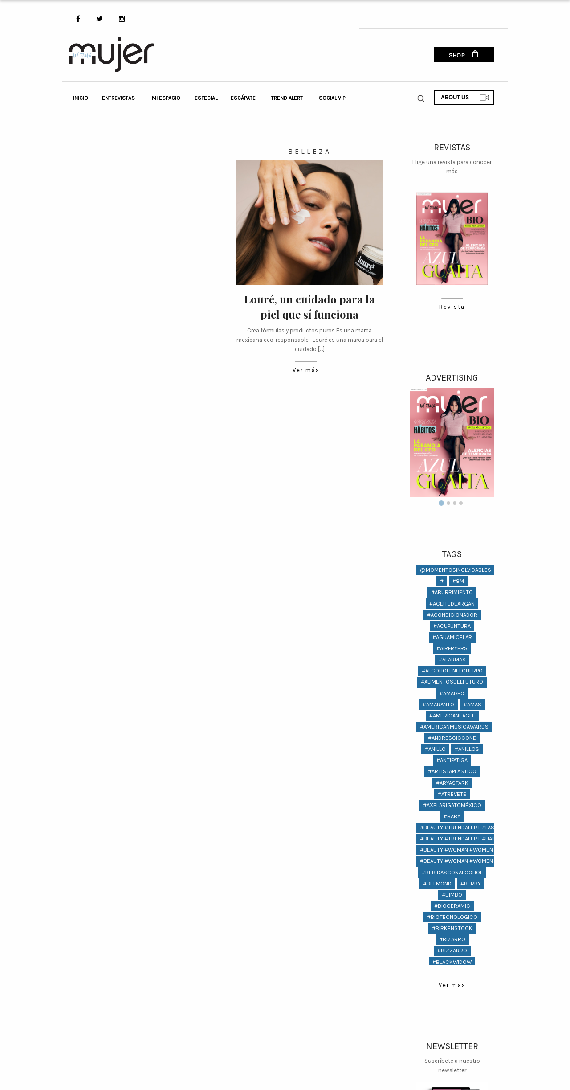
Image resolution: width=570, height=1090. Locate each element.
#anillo (435, 749)
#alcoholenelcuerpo (452, 670)
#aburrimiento (452, 592)
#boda (437, 973)
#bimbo (452, 894)
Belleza (309, 151)
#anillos (467, 749)
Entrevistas (118, 98)
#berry (470, 883)
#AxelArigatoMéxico (452, 805)
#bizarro (452, 939)
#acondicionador (452, 614)
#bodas (465, 973)
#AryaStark (452, 782)
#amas (472, 704)
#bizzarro (452, 950)
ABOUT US (465, 97)
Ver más (306, 370)
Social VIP (332, 98)
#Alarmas (452, 659)
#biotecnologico (452, 917)
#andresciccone (452, 737)
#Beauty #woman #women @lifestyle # (475, 849)
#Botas (467, 1006)
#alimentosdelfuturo (452, 681)
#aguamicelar (452, 637)
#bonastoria (452, 995)
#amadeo (452, 693)
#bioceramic (452, 905)
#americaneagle (452, 715)
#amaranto (438, 704)
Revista (452, 307)
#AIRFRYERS (452, 648)
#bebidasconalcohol (452, 872)
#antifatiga (452, 760)
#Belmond (437, 883)
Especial (206, 98)
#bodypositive (452, 984)
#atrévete (452, 794)
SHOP (464, 54)
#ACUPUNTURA (452, 626)
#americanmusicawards (454, 726)
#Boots (437, 1006)
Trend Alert (287, 98)
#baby (452, 816)
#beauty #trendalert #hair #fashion (471, 838)
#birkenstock (452, 928)
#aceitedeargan (452, 603)
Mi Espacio (166, 98)
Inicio (80, 98)
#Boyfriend (452, 1017)
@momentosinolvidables (455, 569)
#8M (458, 581)
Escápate (243, 98)
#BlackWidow (452, 962)
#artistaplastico (452, 771)
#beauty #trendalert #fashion (463, 827)
